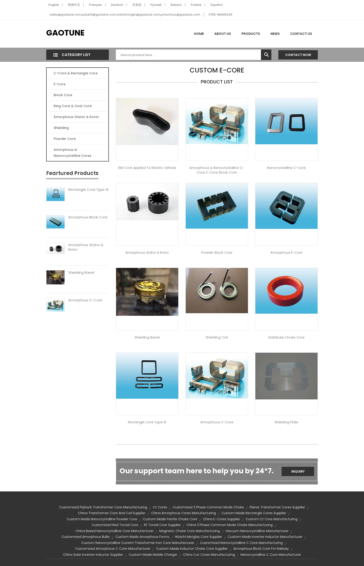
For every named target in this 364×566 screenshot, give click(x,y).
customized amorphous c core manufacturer (112, 548)
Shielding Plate (286, 422)
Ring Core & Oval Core (73, 106)
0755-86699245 (220, 14)
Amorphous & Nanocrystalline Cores (72, 152)
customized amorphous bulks (86, 536)
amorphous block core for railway (261, 548)
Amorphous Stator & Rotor (76, 117)
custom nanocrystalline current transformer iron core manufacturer (137, 542)
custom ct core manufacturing (272, 519)
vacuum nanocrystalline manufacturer (257, 531)
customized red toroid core (115, 525)
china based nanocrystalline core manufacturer (114, 531)
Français (95, 5)
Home (199, 33)
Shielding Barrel (81, 272)
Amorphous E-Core (286, 252)
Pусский (156, 5)
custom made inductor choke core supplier (192, 548)
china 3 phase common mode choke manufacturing (229, 525)
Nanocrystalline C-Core (286, 167)
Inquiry (298, 471)
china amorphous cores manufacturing (183, 513)
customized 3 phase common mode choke (208, 507)
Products (250, 33)
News (275, 33)
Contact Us (301, 33)
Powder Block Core (216, 252)
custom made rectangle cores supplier (253, 513)
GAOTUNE (65, 32)
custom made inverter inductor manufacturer (265, 536)
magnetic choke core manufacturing (189, 531)
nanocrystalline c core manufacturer (270, 554)
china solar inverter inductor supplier (93, 554)
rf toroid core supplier (162, 525)
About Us (222, 33)
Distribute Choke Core (286, 337)
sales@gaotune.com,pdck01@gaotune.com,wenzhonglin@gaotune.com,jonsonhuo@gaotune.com (125, 14)
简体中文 (74, 5)
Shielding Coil (217, 337)
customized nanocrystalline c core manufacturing (241, 542)
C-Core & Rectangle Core (76, 73)
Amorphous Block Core (87, 217)
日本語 (136, 5)
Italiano (176, 5)
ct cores (160, 507)
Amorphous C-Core (85, 300)
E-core (59, 84)
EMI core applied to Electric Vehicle (147, 167)
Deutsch (117, 5)
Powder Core (65, 138)
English (54, 5)
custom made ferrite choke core (170, 519)
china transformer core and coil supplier (112, 513)
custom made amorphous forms (142, 536)
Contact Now (298, 55)
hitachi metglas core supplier (198, 536)
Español (217, 5)
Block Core (63, 95)
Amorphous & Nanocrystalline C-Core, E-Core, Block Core (216, 170)
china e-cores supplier (221, 519)
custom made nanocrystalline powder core (102, 519)
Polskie (196, 5)
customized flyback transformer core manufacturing (103, 507)
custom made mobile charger (153, 554)
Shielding (61, 127)
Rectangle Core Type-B (88, 189)
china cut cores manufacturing (209, 554)
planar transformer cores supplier (277, 507)
